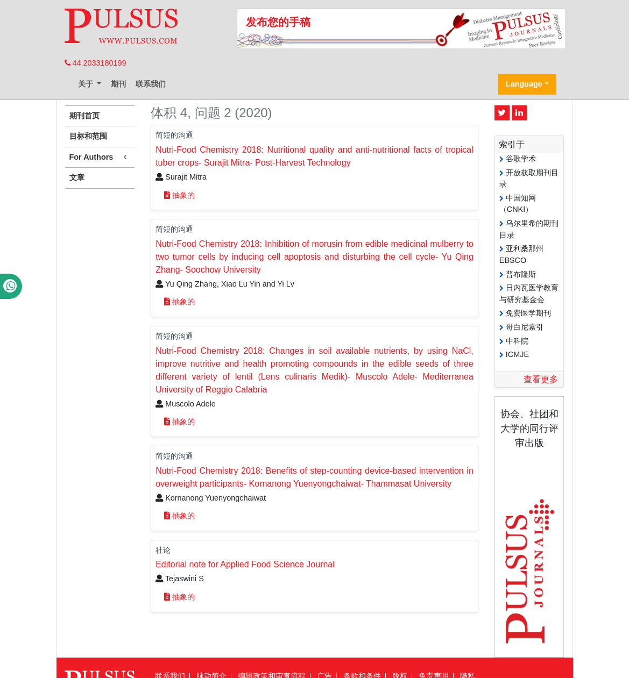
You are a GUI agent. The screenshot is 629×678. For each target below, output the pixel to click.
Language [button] (524, 84)
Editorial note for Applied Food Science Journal (245, 564)
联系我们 (151, 84)
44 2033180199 (95, 63)
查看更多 (541, 379)
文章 (76, 177)
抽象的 (179, 195)
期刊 (118, 84)
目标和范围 (88, 136)
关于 (86, 84)
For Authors (100, 157)
